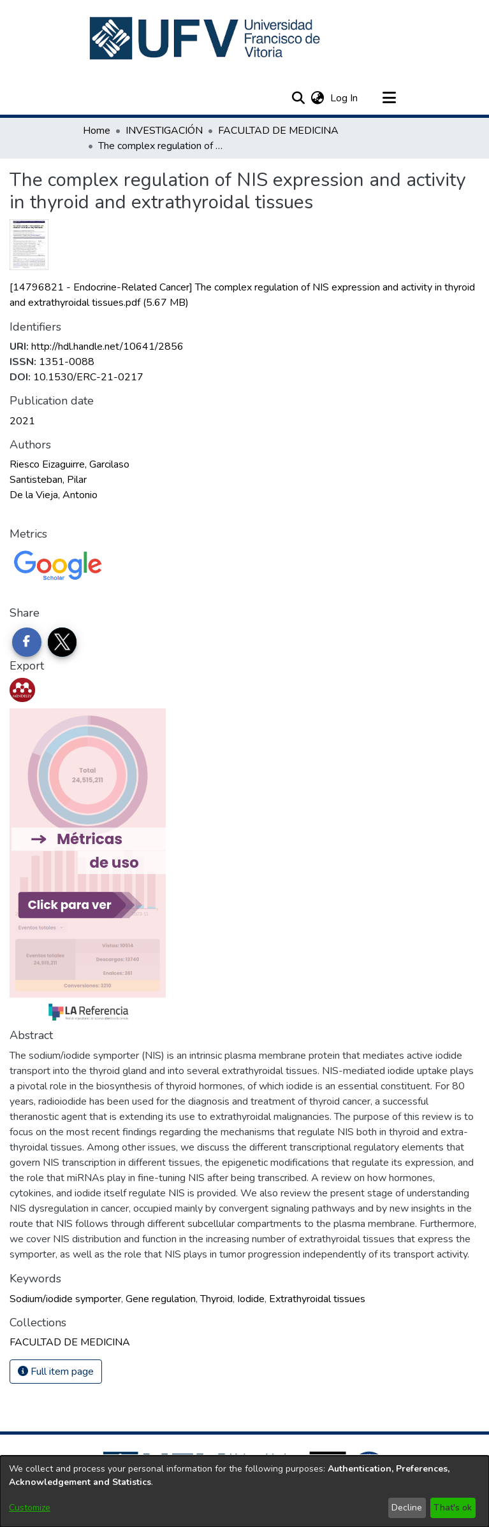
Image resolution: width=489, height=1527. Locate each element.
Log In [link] (344, 98)
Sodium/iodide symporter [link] (65, 1299)
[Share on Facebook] (26, 642)
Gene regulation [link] (161, 1299)
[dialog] (244, 1491)
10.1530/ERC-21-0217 (88, 377)
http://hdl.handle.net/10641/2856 (107, 347)
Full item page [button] (56, 1372)
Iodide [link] (251, 1299)
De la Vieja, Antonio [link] (54, 495)
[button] (206, 38)
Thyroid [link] (216, 1299)
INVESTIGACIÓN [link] (164, 131)
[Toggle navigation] (389, 98)
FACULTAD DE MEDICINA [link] (278, 131)
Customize (29, 1508)
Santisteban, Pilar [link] (48, 480)
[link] (70, 1342)
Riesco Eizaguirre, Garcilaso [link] (69, 464)
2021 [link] (22, 421)
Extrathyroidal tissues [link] (317, 1299)
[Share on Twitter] (62, 642)
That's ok (453, 1508)
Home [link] (96, 131)
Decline (406, 1508)
